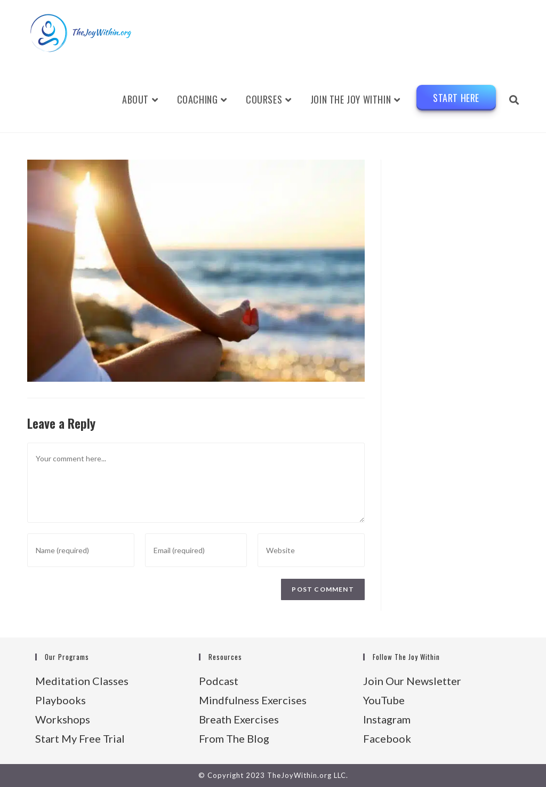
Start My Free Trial (80, 738)
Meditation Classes (82, 680)
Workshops (62, 719)
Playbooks (60, 700)
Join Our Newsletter (412, 680)
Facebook (387, 738)
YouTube (384, 700)
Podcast (218, 680)
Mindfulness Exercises (253, 700)
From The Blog (234, 738)
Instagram (387, 719)
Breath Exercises (239, 719)
